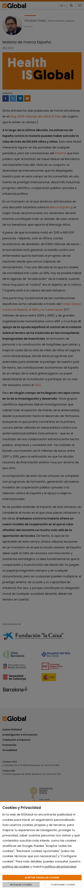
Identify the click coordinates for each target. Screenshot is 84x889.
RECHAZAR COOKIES (21, 884)
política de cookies (16, 867)
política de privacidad (60, 867)
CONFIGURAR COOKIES (63, 884)
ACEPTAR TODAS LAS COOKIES (42, 877)
